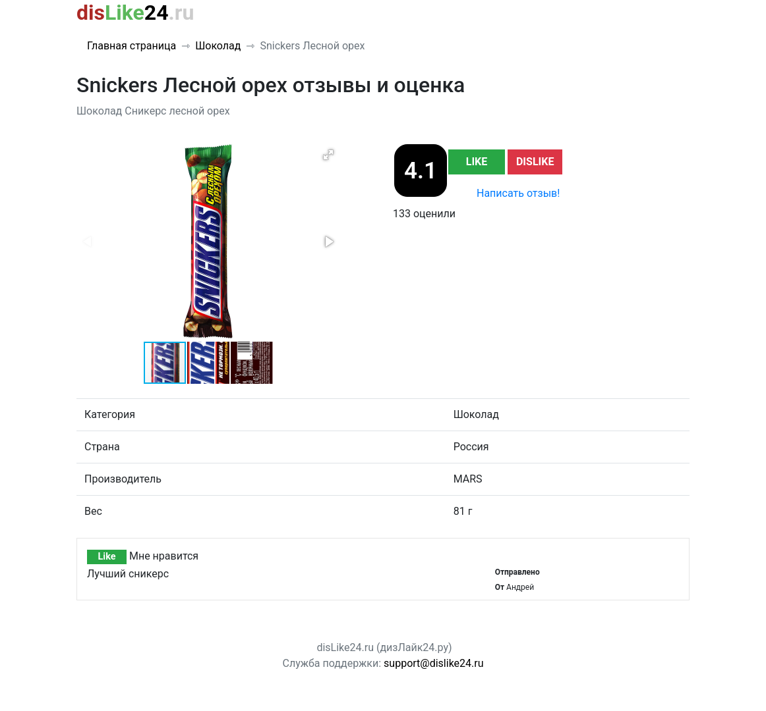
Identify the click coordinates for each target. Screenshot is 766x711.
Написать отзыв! (518, 193)
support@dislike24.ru (433, 663)
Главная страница (131, 46)
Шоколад (218, 46)
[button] (328, 154)
